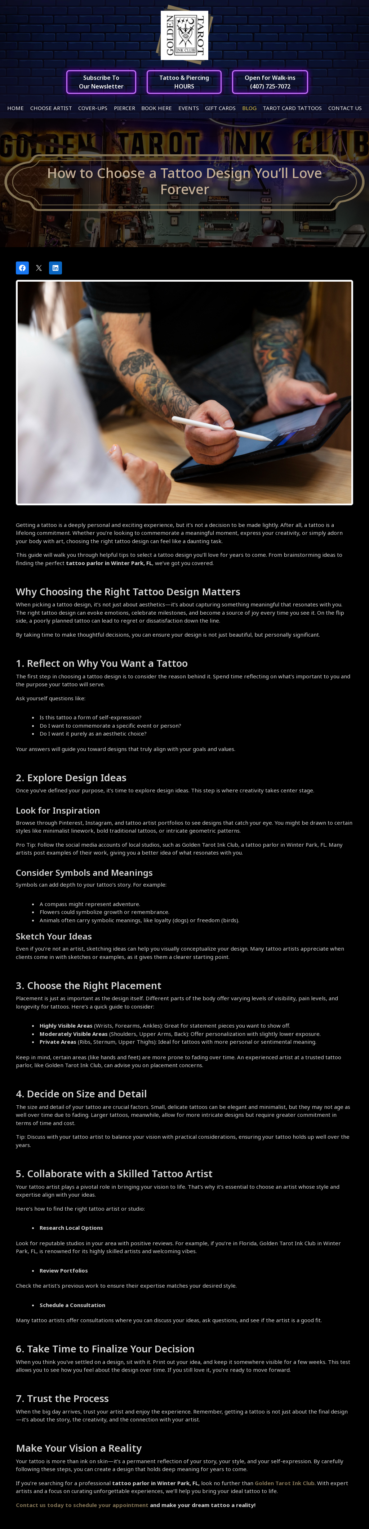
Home (15, 108)
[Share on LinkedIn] (55, 267)
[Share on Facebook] (22, 267)
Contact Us (345, 108)
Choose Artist (51, 108)
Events (188, 108)
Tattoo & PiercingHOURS (184, 82)
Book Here (156, 108)
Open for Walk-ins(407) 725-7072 (270, 82)
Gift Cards (220, 108)
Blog (249, 108)
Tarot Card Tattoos (292, 108)
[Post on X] (38, 267)
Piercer (124, 108)
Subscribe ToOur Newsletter (101, 82)
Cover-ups (92, 108)
